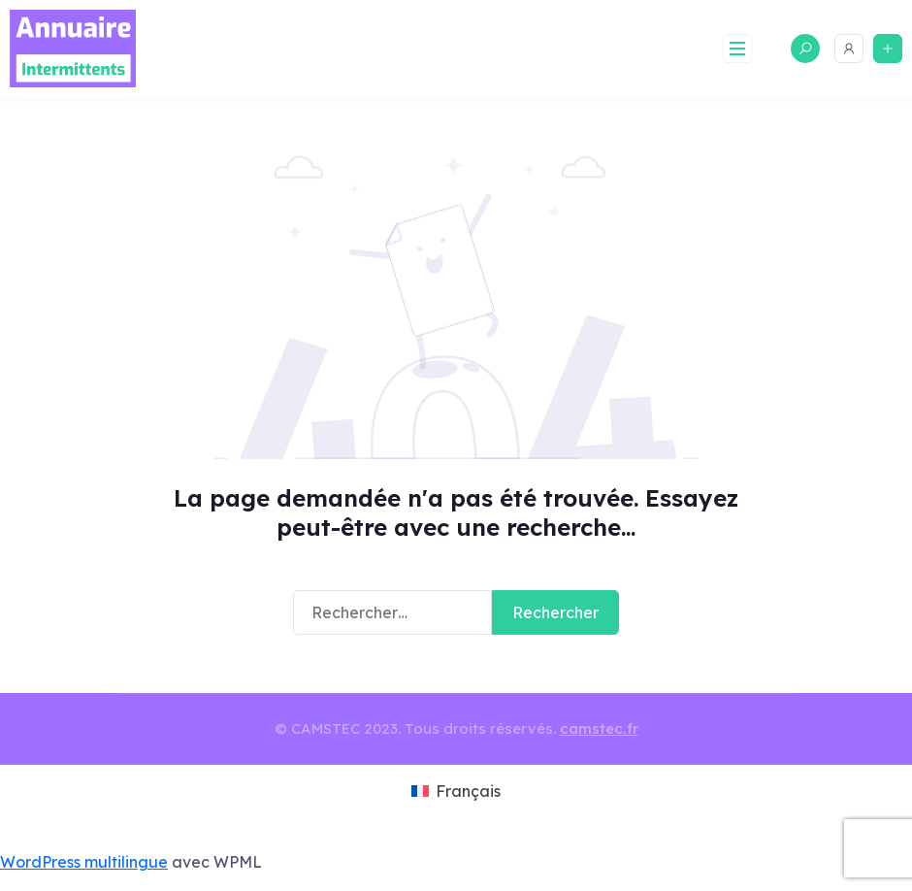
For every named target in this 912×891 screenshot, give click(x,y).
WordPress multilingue (84, 862)
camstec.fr (599, 728)
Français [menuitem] (468, 791)
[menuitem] (455, 792)
